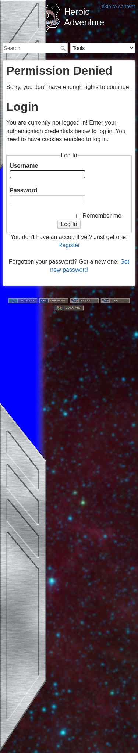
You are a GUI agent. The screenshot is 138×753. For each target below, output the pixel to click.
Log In (69, 224)
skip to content (118, 6)
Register (69, 245)
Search (63, 48)
